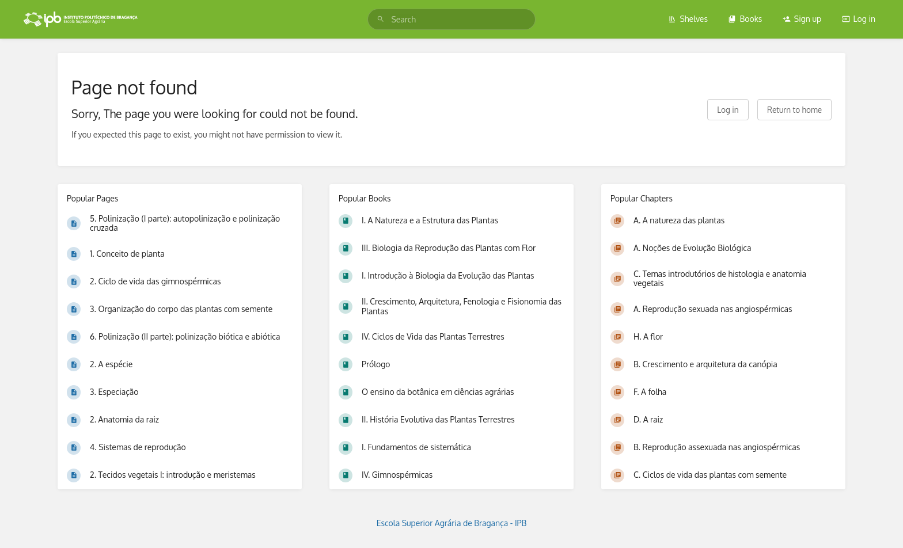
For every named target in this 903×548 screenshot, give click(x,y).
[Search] (381, 19)
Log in (858, 19)
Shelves (688, 19)
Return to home (794, 110)
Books (745, 19)
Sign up (802, 19)
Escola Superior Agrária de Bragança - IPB (452, 523)
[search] (451, 19)
